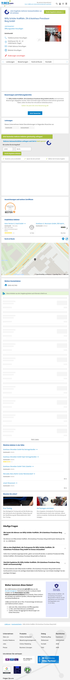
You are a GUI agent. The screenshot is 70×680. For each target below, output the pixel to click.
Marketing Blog (46, 637)
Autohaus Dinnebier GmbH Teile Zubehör (17, 466)
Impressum (59, 637)
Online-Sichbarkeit (26, 637)
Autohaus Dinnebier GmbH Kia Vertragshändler (19, 449)
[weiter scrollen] (67, 62)
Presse (5, 647)
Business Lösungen (26, 647)
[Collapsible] (65, 533)
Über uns (6, 637)
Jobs (4, 644)
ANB (57, 647)
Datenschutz (60, 640)
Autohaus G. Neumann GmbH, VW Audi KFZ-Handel (50, 223)
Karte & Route (36, 62)
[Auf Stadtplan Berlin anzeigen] (67, 238)
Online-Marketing (25, 644)
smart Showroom (9, 483)
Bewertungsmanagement (28, 640)
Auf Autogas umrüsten (45, 508)
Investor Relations (9, 640)
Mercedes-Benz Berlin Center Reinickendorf (18, 474)
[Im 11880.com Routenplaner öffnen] (63, 238)
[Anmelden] (60, 3)
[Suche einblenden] (57, 3)
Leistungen (10, 62)
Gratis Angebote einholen (55, 12)
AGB (57, 644)
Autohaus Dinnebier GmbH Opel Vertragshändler (20, 457)
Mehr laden (35, 439)
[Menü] (67, 3)
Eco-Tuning (7, 508)
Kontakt (48, 62)
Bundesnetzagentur (11, 591)
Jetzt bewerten (35, 113)
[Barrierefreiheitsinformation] (63, 3)
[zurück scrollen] (3, 62)
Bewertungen (23, 62)
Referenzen (44, 640)
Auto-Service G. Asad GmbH (14, 223)
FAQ (42, 647)
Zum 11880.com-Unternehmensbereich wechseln (38, 4)
